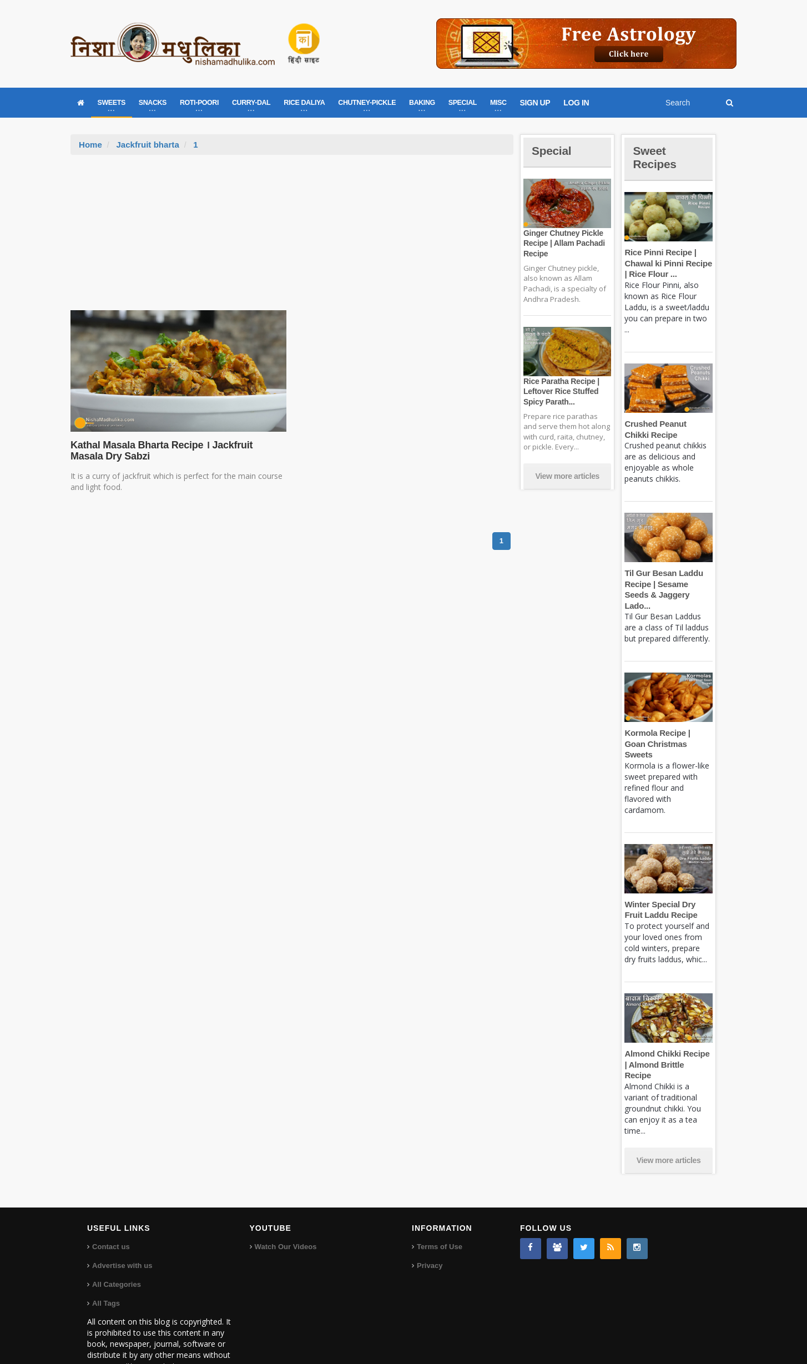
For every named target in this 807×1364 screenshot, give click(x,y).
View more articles (567, 476)
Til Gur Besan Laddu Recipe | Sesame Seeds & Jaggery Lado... (668, 583)
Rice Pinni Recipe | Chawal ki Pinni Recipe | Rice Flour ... (667, 263)
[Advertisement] (292, 238)
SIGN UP (535, 102)
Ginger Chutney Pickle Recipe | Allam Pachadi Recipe (563, 243)
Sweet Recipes (655, 157)
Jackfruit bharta (147, 144)
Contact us (110, 1214)
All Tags (106, 1270)
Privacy (429, 1233)
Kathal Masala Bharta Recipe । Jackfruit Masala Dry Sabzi (177, 450)
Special (552, 151)
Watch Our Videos (285, 1214)
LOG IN (576, 102)
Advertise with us (122, 1233)
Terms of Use (439, 1214)
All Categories (116, 1251)
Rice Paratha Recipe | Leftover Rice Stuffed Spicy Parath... (560, 391)
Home (90, 144)
